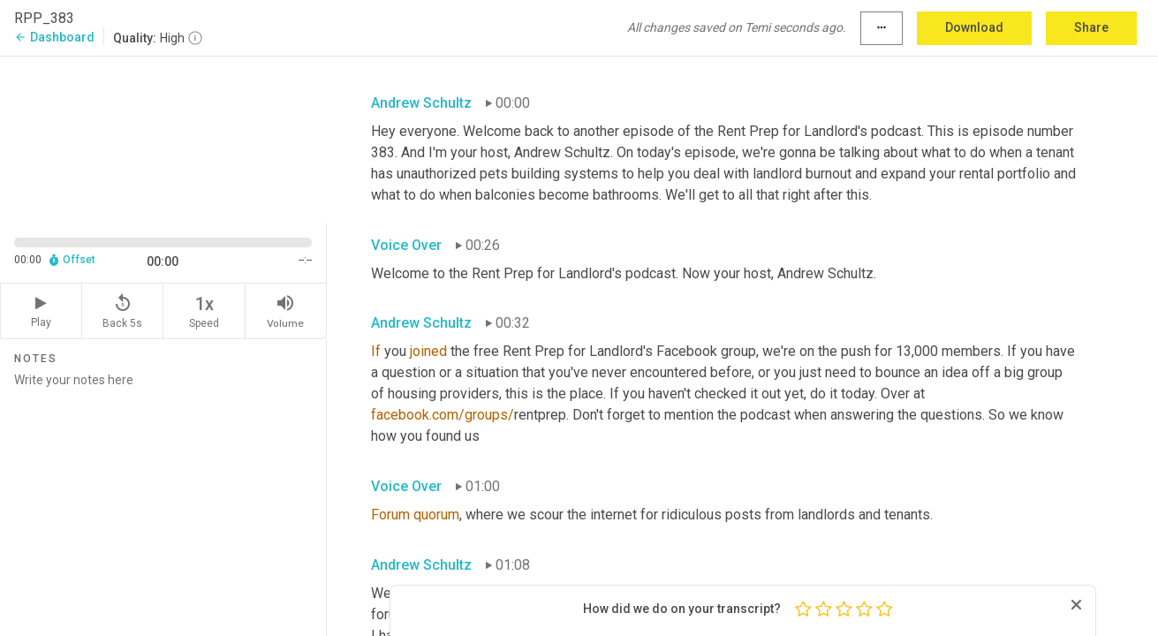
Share (1091, 27)
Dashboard (54, 37)
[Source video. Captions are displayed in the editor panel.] (163, 138)
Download (974, 27)
